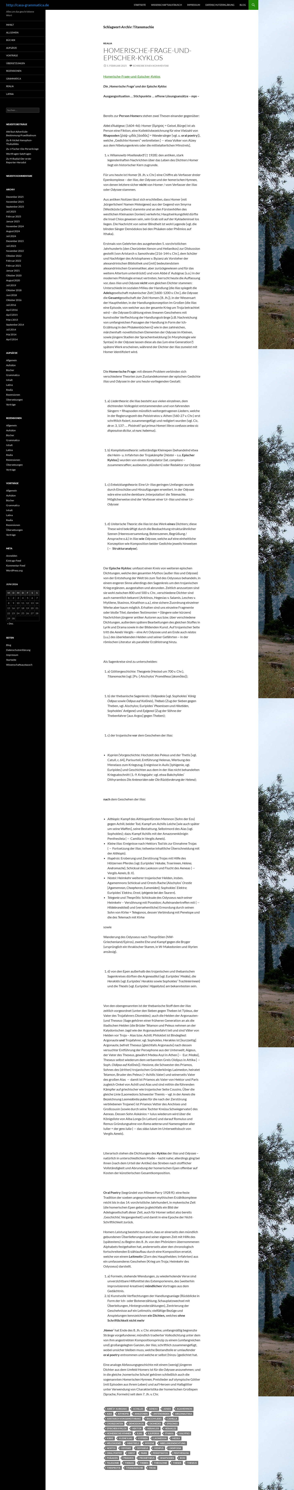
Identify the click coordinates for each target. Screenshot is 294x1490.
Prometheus (147, 1458)
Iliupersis (153, 1433)
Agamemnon (184, 1408)
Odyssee (126, 1448)
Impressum (193, 4)
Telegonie (113, 1463)
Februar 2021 (13, 265)
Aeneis (167, 1408)
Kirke (110, 1438)
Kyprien (143, 1438)
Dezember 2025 (15, 196)
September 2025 (15, 206)
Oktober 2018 (14, 290)
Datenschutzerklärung (219, 4)
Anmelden (11, 555)
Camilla (172, 1418)
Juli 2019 (11, 285)
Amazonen (141, 1413)
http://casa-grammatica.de (27, 5)
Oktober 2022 (14, 255)
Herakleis (153, 1428)
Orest (131, 1453)
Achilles (138, 1408)
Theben (144, 1463)
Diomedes (155, 1423)
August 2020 (13, 280)
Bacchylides (154, 1418)
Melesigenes (114, 1443)
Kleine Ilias (125, 1438)
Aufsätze (11, 48)
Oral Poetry (114, 1453)
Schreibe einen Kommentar (151, 65)
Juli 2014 (11, 329)
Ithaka (169, 1433)
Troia (152, 1467)
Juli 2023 (11, 245)
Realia (107, 43)
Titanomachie (134, 1467)
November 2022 (15, 250)
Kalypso (184, 1433)
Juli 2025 (11, 211)
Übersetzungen (15, 63)
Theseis (177, 1463)
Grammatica (13, 78)
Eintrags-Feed (13, 560)
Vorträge (12, 55)
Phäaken (112, 1458)
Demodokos (136, 1423)
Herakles (170, 1428)
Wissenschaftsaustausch (166, 4)
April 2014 (12, 339)
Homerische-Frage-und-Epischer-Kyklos (147, 54)
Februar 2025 (13, 216)
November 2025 (15, 201)
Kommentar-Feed (15, 565)
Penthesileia (181, 1453)
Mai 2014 (11, 334)
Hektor (136, 1428)
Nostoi (111, 1448)
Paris (144, 1453)
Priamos (128, 1458)
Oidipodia (175, 1448)
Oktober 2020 (14, 275)
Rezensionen (13, 70)
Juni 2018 (11, 295)
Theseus (192, 1463)
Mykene (149, 1443)
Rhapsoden (167, 1458)
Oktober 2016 (14, 300)
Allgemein (12, 32)
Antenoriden (161, 1413)
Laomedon (159, 1438)
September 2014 (15, 324)
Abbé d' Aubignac (117, 1408)
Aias (109, 1413)
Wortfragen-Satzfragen (18, 153)
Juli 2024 (11, 236)
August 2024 (13, 231)
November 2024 (15, 226)
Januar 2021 (13, 270)
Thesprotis (113, 1467)
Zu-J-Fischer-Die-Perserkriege (22, 148)
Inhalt (10, 24)
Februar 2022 (13, 260)
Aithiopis (123, 1413)
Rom (182, 1458)
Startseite (140, 4)
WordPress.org (14, 570)
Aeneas (153, 1408)
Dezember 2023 (15, 241)
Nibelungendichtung (173, 1443)
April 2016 (12, 309)
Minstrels (133, 1443)
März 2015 (12, 319)
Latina (10, 94)
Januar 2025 (13, 221)
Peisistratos (160, 1453)
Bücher (10, 40)
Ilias (139, 1433)
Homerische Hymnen (119, 1433)
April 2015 (12, 314)
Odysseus (142, 1448)
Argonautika (183, 1413)
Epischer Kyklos (116, 1428)
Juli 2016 (11, 304)
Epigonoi (172, 1423)
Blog (243, 4)
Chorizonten (115, 1423)
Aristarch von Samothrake (124, 1418)
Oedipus (159, 1448)
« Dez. (10, 623)
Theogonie (160, 1463)
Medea (176, 1438)
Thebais (129, 1463)
